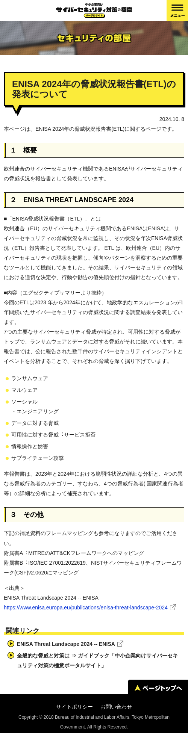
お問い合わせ (116, 707)
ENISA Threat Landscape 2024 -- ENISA (66, 644)
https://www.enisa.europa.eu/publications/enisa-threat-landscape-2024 (86, 608)
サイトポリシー (74, 707)
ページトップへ (158, 688)
